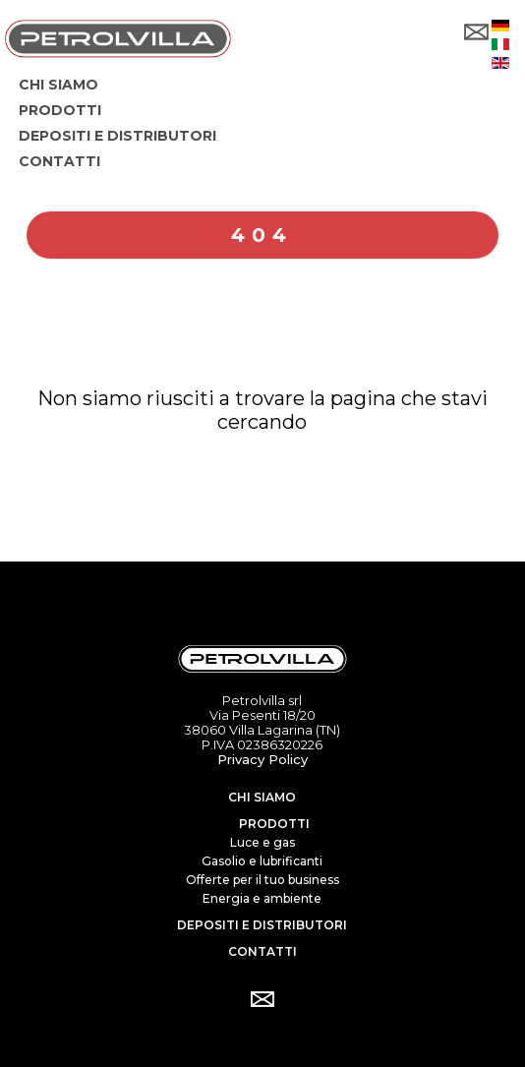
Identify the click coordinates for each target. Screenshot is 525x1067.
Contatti (262, 951)
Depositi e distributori (262, 925)
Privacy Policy (262, 759)
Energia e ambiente (262, 898)
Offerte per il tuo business (262, 879)
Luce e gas (262, 842)
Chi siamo (262, 797)
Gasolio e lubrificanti (262, 861)
